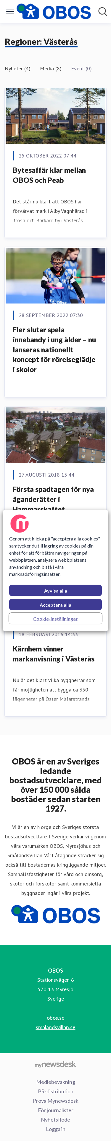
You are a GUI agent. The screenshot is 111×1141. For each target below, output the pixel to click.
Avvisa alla (55, 590)
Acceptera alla (55, 605)
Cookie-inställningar (55, 618)
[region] (55, 570)
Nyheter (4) (17, 68)
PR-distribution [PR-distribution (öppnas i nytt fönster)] (55, 1091)
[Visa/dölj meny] (10, 11)
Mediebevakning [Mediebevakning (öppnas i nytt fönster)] (55, 1082)
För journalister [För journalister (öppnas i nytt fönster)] (55, 1110)
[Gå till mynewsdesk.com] (55, 1064)
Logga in (55, 1129)
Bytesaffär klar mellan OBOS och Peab (49, 175)
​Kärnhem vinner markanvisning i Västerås (53, 653)
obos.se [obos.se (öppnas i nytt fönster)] (56, 1017)
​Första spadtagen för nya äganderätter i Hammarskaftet (53, 499)
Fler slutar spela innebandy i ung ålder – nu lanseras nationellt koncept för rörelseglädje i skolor (54, 349)
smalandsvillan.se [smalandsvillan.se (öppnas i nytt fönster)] (55, 1027)
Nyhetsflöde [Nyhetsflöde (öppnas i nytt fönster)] (55, 1119)
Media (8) (51, 68)
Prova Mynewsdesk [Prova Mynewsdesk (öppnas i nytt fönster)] (55, 1100)
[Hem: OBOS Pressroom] (54, 11)
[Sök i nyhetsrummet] (102, 11)
